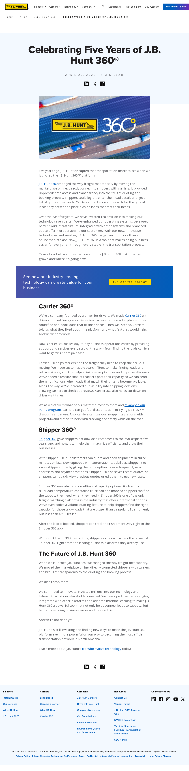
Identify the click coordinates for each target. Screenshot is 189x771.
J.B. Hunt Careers (87, 698)
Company (88, 6)
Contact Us (120, 698)
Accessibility (141, 756)
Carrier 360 (133, 315)
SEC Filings (120, 740)
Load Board (114, 6)
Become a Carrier (50, 704)
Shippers (40, 6)
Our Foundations (86, 716)
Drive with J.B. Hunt (88, 704)
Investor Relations (87, 722)
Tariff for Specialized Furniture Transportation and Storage (127, 729)
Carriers (54, 6)
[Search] (103, 6)
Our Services (10, 704)
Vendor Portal (122, 704)
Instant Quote (10, 698)
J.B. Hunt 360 (48, 184)
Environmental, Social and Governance (89, 730)
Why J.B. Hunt (10, 710)
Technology (71, 6)
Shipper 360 (47, 439)
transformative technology (101, 649)
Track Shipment (132, 6)
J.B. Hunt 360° (11, 716)
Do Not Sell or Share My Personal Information (109, 756)
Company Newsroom (88, 710)
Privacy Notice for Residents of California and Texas (58, 756)
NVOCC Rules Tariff (125, 720)
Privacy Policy (23, 756)
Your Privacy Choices (160, 756)
